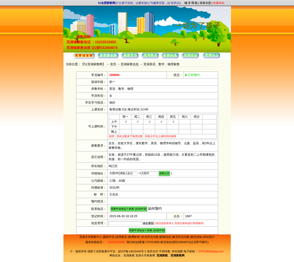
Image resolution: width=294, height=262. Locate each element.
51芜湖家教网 (93, 64)
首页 (113, 64)
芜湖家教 (129, 255)
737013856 (153, 242)
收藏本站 (218, 3)
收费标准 (135, 237)
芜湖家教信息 (130, 64)
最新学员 (109, 237)
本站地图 (177, 251)
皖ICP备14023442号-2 (132, 251)
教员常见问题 (181, 237)
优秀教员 (122, 237)
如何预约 (155, 208)
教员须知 (197, 237)
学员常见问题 (150, 237)
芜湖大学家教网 (145, 255)
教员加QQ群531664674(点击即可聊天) (184, 242)
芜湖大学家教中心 (91, 237)
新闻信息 (166, 237)
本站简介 (209, 237)
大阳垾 (113, 173)
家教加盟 (205, 3)
